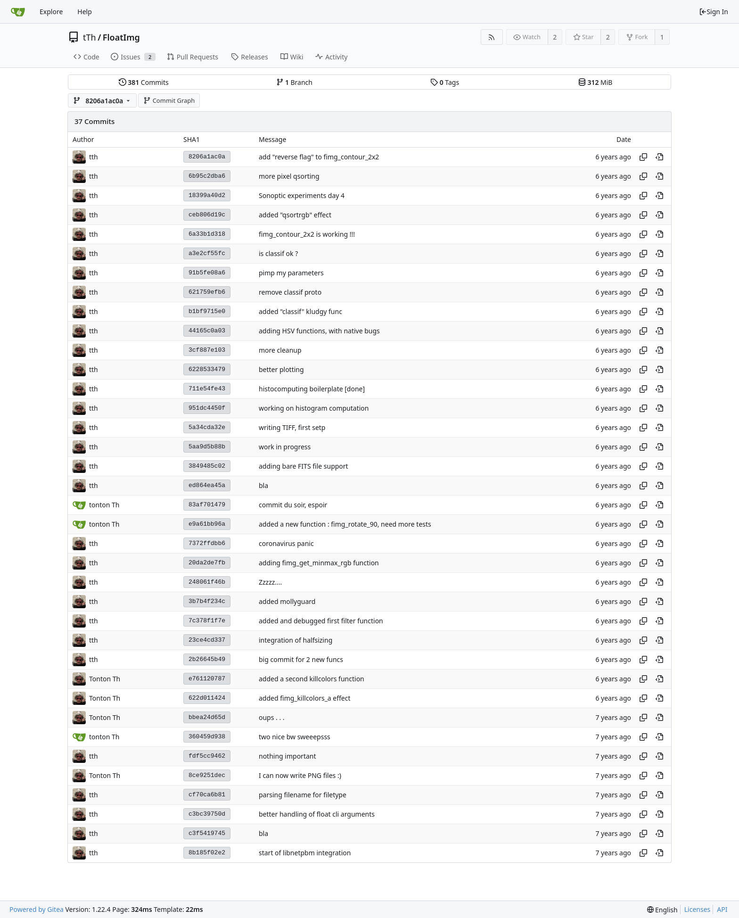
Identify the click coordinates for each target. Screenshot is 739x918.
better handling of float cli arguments (317, 814)
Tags (444, 82)
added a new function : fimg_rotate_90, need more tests (345, 524)
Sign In (713, 11)
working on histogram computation (314, 408)
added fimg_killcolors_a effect (305, 698)
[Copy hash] (643, 157)
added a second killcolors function (311, 678)
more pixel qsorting (289, 176)
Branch (294, 82)
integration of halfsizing (295, 640)
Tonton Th (104, 678)
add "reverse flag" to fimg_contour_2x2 (319, 156)
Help (84, 11)
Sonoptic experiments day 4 (302, 195)
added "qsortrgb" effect (295, 214)
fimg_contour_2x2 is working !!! (307, 234)
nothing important (287, 756)
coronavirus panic (286, 543)
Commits (144, 82)
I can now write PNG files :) (300, 775)
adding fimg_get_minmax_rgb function (319, 562)
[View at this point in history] (659, 157)
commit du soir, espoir (293, 504)
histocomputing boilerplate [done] (312, 388)
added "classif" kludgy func (300, 311)
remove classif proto (290, 292)
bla (263, 485)
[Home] (18, 11)
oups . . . (272, 717)
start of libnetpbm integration (305, 852)
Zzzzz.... (270, 582)
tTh (89, 37)
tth (93, 156)
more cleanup (280, 350)
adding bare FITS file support (303, 466)
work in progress (285, 446)
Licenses (697, 909)
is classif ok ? (278, 253)
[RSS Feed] (492, 37)
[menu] (662, 909)
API (722, 909)
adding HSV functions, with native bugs (319, 330)
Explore (51, 11)
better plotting (281, 369)
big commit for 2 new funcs (301, 659)
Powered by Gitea (36, 909)
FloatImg (121, 37)
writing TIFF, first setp (292, 427)
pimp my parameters (291, 272)
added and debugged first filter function (321, 620)
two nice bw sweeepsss (294, 736)
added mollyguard (287, 601)
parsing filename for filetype (302, 794)
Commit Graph (169, 100)
